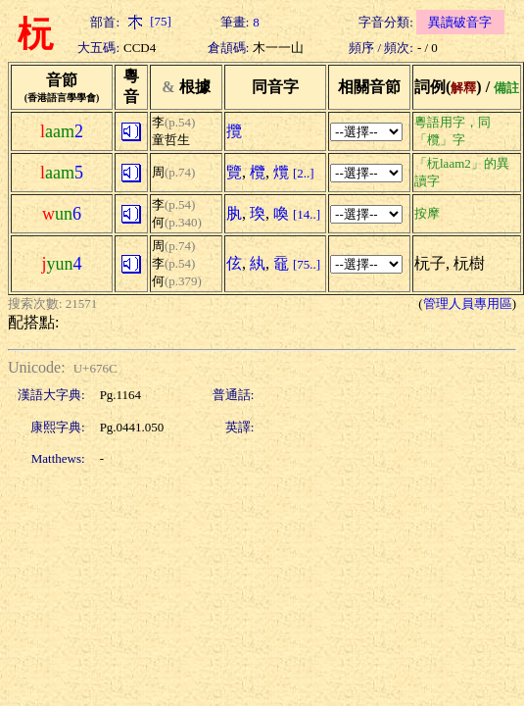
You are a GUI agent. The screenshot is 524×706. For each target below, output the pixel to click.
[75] (147, 21)
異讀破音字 (460, 22)
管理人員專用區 (467, 303)
